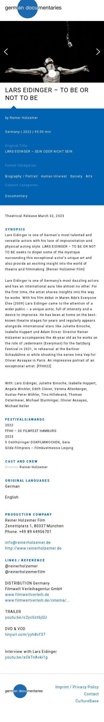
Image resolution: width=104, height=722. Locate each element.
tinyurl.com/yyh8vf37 (25, 634)
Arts (89, 176)
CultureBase (87, 701)
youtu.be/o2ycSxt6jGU (26, 617)
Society (76, 176)
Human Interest (54, 176)
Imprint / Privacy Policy (77, 687)
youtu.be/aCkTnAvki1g (26, 657)
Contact (91, 694)
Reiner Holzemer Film (25, 520)
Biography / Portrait (21, 176)
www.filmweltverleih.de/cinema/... (37, 600)
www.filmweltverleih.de (27, 595)
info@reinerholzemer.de (28, 542)
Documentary (16, 196)
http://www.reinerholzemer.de (33, 548)
